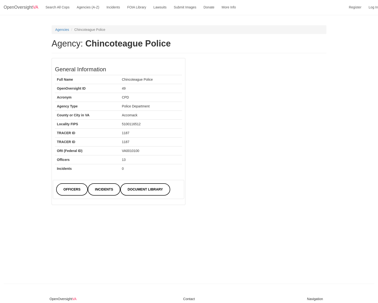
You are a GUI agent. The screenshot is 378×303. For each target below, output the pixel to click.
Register (355, 7)
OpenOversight (21, 7)
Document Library (145, 189)
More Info (229, 7)
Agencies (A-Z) (88, 7)
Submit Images (185, 7)
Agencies (62, 30)
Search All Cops (58, 7)
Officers (72, 189)
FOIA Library (136, 7)
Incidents (113, 7)
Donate (208, 7)
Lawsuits (159, 7)
